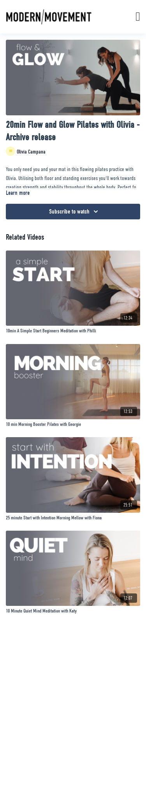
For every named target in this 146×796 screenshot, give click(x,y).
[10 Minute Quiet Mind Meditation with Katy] (73, 611)
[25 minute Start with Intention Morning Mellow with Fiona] (73, 518)
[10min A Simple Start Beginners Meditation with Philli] (73, 331)
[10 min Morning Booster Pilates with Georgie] (73, 424)
